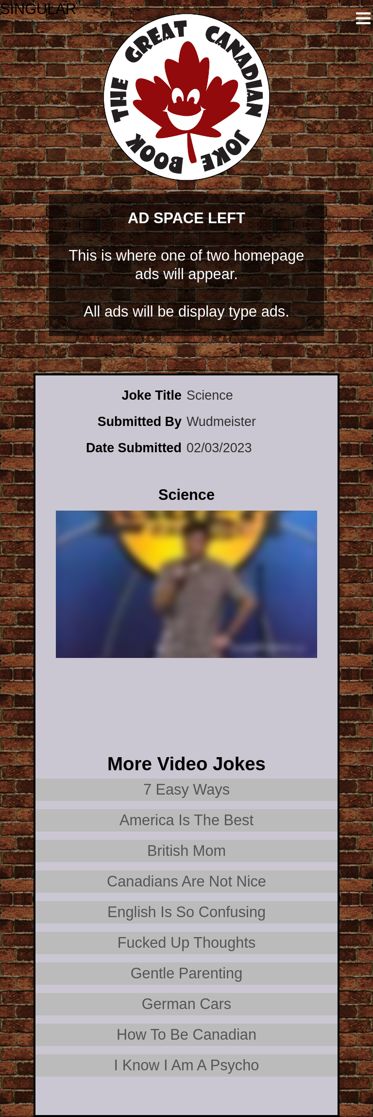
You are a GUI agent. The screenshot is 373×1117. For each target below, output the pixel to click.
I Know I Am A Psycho (186, 1065)
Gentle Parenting (187, 973)
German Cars (186, 1003)
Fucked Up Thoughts (187, 942)
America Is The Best (186, 820)
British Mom (186, 850)
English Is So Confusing (186, 912)
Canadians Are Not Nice (186, 881)
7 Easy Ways (186, 789)
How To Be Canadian (186, 1034)
